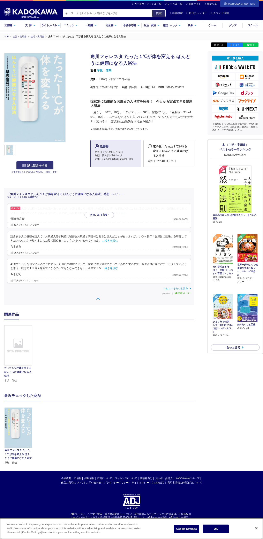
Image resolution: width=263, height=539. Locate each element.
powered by (177, 293)
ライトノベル (50, 25)
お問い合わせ (93, 482)
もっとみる (233, 325)
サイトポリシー (140, 482)
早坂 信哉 (104, 70)
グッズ (232, 25)
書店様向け (146, 478)
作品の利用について (72, 482)
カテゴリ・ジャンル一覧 (147, 3)
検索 (159, 13)
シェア (236, 44)
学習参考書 (131, 25)
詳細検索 (176, 13)
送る (252, 44)
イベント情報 (219, 13)
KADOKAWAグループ (188, 478)
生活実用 (152, 25)
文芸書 (10, 25)
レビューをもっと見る (175, 288)
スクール (253, 25)
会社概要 (66, 478)
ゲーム (212, 25)
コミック (71, 25)
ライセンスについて (126, 478)
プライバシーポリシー (116, 482)
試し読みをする (34, 165)
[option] (20, 353)
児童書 (111, 25)
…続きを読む (118, 212)
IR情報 (77, 478)
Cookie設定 (158, 482)
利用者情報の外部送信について (184, 482)
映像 (192, 25)
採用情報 (89, 478)
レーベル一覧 (175, 3)
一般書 (91, 25)
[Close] (256, 528)
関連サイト (195, 3)
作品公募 (212, 3)
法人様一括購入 (164, 478)
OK (216, 528)
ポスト (220, 44)
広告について (104, 478)
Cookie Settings (186, 528)
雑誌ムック (172, 25)
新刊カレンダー (196, 13)
